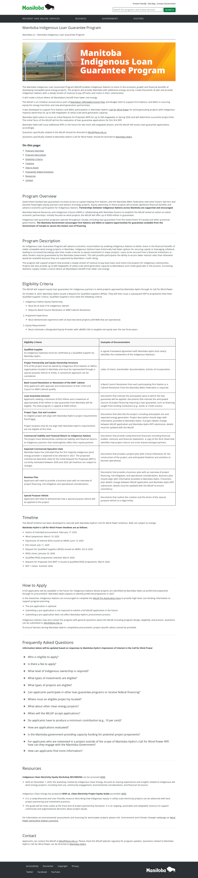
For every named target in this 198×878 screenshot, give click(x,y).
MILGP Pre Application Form (107, 598)
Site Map (152, 3)
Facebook (42, 872)
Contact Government (166, 3)
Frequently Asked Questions (39, 171)
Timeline (29, 163)
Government (110, 18)
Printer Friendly (140, 3)
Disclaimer (48, 866)
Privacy (75, 866)
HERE (102, 777)
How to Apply (32, 167)
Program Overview (34, 150)
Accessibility (32, 866)
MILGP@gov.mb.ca (97, 132)
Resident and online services (41, 18)
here (33, 419)
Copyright (62, 866)
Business (80, 18)
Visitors (139, 18)
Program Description (35, 155)
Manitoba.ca (28, 34)
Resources (30, 176)
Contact (29, 180)
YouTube (55, 872)
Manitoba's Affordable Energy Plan (87, 102)
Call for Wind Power (119, 109)
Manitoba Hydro (124, 136)
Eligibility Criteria (34, 159)
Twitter (29, 872)
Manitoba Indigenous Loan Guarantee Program (60, 34)
